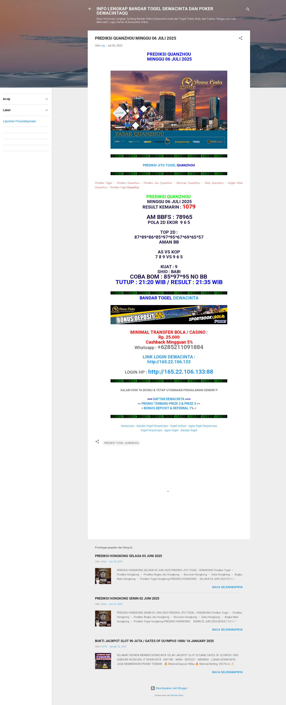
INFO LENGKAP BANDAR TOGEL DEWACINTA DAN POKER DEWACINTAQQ (154, 11)
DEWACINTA (185, 298)
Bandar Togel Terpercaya (152, 425)
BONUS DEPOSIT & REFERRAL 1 (167, 408)
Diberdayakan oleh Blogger (169, 688)
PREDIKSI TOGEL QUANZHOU (121, 443)
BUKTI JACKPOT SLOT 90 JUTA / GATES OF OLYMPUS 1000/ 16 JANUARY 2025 (154, 641)
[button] (240, 39)
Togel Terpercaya (151, 430)
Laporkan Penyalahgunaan (19, 121)
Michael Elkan (177, 695)
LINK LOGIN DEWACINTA (168, 356)
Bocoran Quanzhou (188, 183)
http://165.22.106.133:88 (180, 371)
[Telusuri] (248, 10)
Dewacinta (127, 425)
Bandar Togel (189, 430)
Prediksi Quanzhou (128, 183)
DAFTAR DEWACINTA (168, 399)
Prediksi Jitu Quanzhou (158, 183)
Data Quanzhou (214, 183)
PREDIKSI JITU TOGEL (160, 165)
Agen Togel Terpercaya (202, 425)
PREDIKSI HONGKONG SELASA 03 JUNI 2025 (128, 556)
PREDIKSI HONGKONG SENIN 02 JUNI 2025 (127, 598)
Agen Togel (171, 430)
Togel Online (178, 425)
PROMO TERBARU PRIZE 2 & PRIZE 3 (169, 403)
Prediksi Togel (103, 183)
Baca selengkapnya (227, 587)
